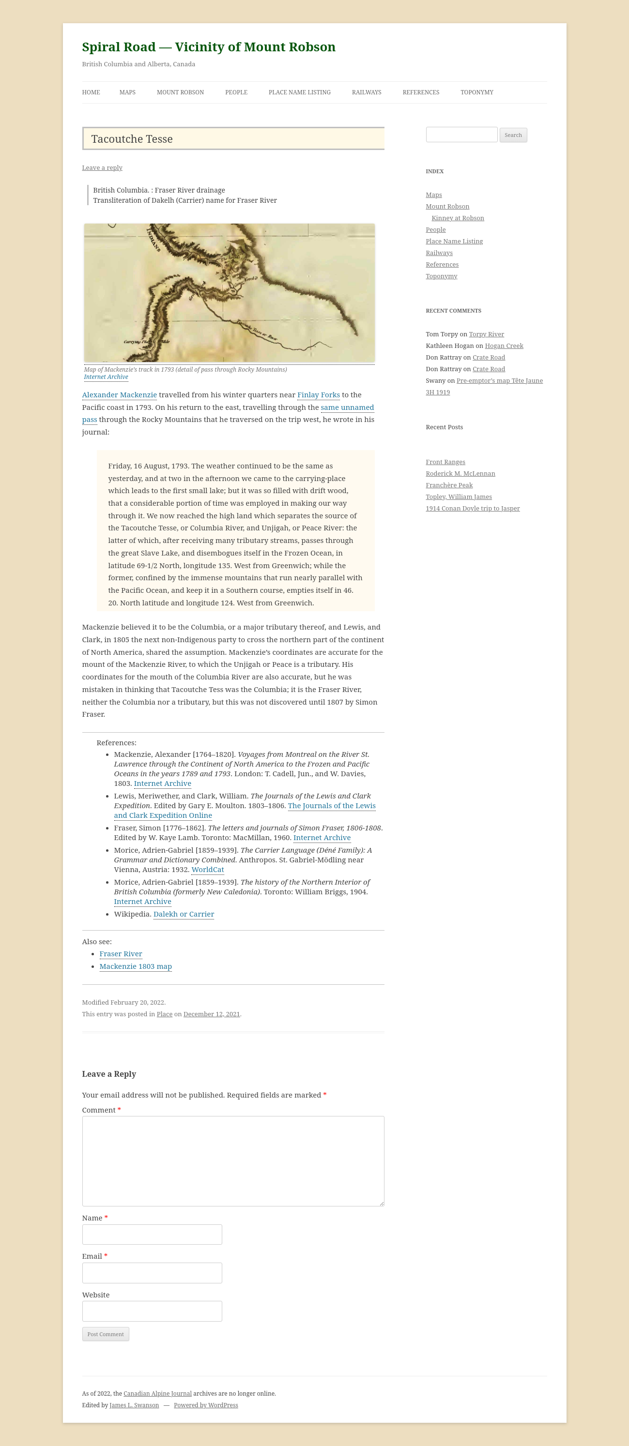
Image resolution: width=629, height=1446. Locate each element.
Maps (128, 92)
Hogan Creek (504, 345)
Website (96, 1294)
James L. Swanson (134, 1405)
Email (95, 1256)
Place (165, 1013)
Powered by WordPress (206, 1405)
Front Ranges (446, 461)
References (421, 92)
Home (91, 92)
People (236, 92)
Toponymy (476, 92)
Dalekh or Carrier (184, 914)
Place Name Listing (300, 92)
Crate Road (489, 357)
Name (95, 1217)
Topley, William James (459, 496)
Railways (367, 92)
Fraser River (121, 953)
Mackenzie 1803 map (136, 966)
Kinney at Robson (458, 217)
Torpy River (487, 334)
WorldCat (207, 869)
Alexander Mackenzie (119, 394)
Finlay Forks (318, 394)
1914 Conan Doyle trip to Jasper (473, 508)
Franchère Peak (449, 485)
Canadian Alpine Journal (157, 1393)
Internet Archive (106, 377)
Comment (102, 1110)
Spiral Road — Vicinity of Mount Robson (209, 46)
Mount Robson (180, 92)
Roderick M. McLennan (461, 473)
